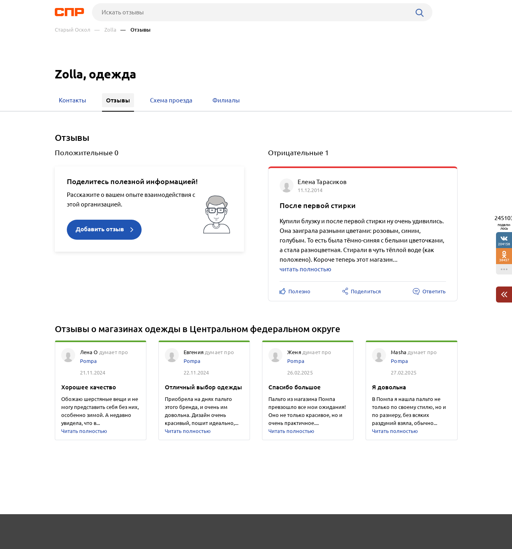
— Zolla (105, 29)
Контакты (234, 531)
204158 (504, 244)
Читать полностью (84, 431)
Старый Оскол (72, 29)
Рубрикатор (69, 531)
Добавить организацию (422, 531)
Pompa (88, 361)
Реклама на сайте (176, 531)
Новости (119, 531)
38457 (504, 260)
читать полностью (305, 269)
